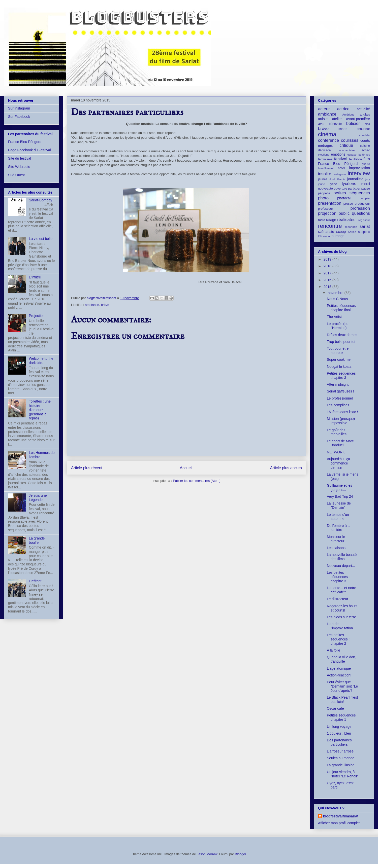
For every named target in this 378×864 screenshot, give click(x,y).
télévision (324, 236)
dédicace (324, 150)
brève (105, 305)
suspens (364, 232)
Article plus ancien (286, 468)
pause (365, 188)
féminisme (325, 159)
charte (342, 129)
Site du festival (19, 158)
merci (365, 184)
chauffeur (363, 129)
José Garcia (337, 179)
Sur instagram (19, 108)
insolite (324, 173)
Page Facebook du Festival (29, 150)
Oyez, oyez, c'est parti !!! (340, 785)
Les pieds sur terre (341, 617)
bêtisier (353, 123)
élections (323, 154)
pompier (365, 198)
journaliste (355, 179)
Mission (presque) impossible (341, 421)
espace (352, 154)
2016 (328, 280)
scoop (341, 232)
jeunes (322, 179)
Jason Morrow (207, 854)
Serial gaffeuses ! (340, 391)
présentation (329, 203)
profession (360, 208)
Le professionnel (340, 398)
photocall (344, 198)
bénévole (335, 124)
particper (354, 188)
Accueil (186, 468)
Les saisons (336, 548)
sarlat (365, 226)
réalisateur (347, 219)
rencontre (330, 226)
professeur (325, 208)
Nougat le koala (339, 367)
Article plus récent (86, 468)
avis (321, 124)
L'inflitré (35, 277)
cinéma (327, 134)
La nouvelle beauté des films (342, 557)
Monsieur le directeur (336, 539)
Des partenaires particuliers (339, 742)
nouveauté (325, 188)
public (344, 213)
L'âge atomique (339, 668)
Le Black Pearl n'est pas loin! (342, 699)
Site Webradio (19, 167)
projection (327, 213)
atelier (337, 119)
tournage (337, 236)
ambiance (92, 305)
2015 (328, 287)
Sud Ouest (16, 175)
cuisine (365, 146)
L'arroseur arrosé (340, 751)
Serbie (352, 231)
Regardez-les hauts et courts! (342, 608)
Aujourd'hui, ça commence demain (338, 463)
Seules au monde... (342, 758)
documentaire (346, 150)
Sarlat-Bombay (40, 200)
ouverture (340, 188)
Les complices (338, 405)
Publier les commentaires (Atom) (196, 481)
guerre (366, 163)
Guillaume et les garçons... (339, 487)
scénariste (326, 232)
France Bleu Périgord (24, 142)
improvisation (359, 168)
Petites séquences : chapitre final (342, 308)
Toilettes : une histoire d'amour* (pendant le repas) (40, 409)
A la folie (333, 650)
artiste (323, 119)
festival (340, 159)
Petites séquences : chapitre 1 (342, 717)
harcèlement (326, 168)
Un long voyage (339, 727)
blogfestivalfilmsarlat (340, 816)
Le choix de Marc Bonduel (340, 443)
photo (323, 198)
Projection (37, 316)
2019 (328, 259)
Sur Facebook (19, 117)
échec (365, 150)
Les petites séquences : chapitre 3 (338, 576)
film (366, 159)
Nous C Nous (337, 299)
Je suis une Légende (38, 497)
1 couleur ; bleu (339, 733)
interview (359, 173)
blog (367, 123)
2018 (328, 266)
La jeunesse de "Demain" (339, 505)
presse (348, 203)
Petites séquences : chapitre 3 (342, 375)
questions (361, 213)
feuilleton (355, 159)
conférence (328, 140)
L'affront (35, 581)
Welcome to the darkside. (41, 360)
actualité (363, 109)
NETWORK (336, 452)
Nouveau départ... (341, 566)
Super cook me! (339, 359)
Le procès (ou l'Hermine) (338, 326)
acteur (324, 108)
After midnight (338, 384)
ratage (331, 220)
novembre (336, 293)
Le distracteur (337, 599)
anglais (365, 114)
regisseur (364, 220)
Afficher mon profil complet (339, 823)
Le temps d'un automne (338, 517)
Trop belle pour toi (341, 342)
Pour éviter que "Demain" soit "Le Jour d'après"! (342, 686)
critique (346, 145)
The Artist (334, 317)
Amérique (348, 114)
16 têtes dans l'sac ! (342, 412)
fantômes (364, 154)
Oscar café (335, 708)
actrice (343, 108)
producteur (362, 203)
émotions (338, 154)
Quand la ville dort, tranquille (341, 659)
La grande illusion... (342, 765)
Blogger (240, 854)
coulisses (349, 140)
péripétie (324, 193)
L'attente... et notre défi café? (341, 590)
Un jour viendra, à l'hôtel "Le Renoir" (343, 774)
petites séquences (351, 193)
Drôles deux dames (342, 335)
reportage (351, 226)
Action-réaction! (339, 675)
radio (321, 220)
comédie (364, 135)
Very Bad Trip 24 (340, 496)
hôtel (341, 168)
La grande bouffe (37, 540)
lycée (333, 184)
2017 (328, 273)
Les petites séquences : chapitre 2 (338, 639)
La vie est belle (40, 239)
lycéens (349, 183)
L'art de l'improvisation (340, 626)
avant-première (358, 119)
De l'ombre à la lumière (339, 528)
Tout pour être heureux (338, 350)
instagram (339, 174)
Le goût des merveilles (336, 432)
